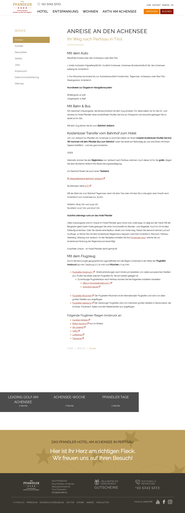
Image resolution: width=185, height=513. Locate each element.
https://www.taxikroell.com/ (97, 283)
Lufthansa (78, 335)
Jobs (17, 64)
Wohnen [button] (90, 11)
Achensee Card (138, 237)
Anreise (19, 39)
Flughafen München (83, 295)
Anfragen (152, 11)
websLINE (148, 501)
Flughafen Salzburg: (83, 303)
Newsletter (21, 52)
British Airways (80, 323)
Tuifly (76, 331)
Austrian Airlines (81, 320)
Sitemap (19, 83)
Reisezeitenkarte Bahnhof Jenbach (86, 178)
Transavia (78, 338)
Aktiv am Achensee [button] (119, 11)
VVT (88, 186)
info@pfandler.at (59, 492)
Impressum (21, 71)
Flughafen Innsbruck (83, 272)
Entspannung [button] (65, 11)
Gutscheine (106, 487)
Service (81, 348)
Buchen (167, 11)
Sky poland (79, 327)
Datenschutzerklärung (27, 77)
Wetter (18, 58)
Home (70, 348)
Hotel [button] (42, 11)
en (172, 5)
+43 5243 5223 (147, 487)
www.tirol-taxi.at (91, 287)
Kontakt (19, 46)
